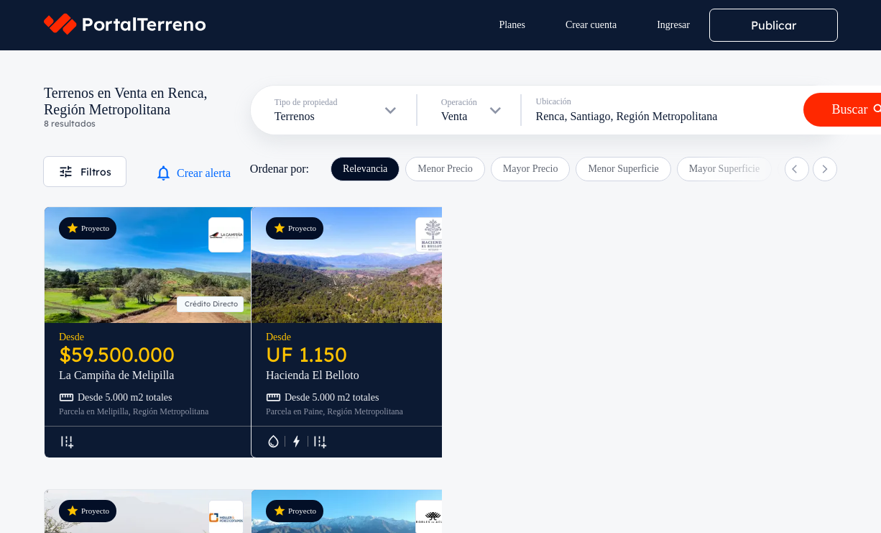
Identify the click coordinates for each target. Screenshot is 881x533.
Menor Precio (445, 168)
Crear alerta (192, 173)
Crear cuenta (591, 24)
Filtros (84, 171)
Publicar (773, 25)
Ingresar (673, 24)
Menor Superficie (623, 168)
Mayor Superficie (724, 168)
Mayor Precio (530, 168)
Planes (512, 24)
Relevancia (365, 168)
